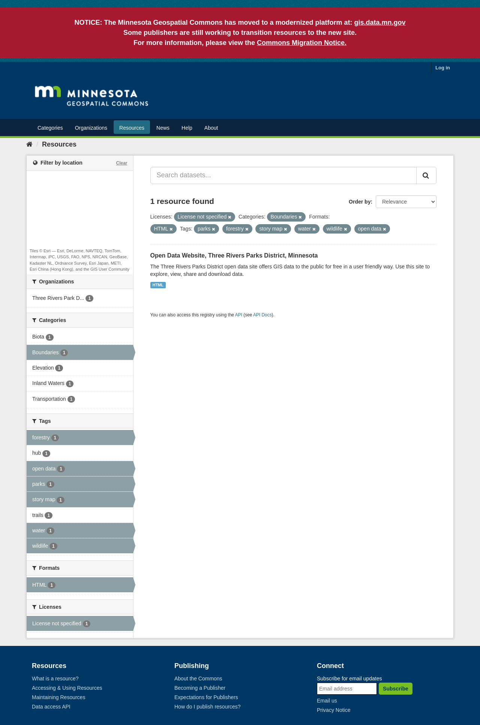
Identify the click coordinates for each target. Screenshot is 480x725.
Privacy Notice (333, 710)
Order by (359, 202)
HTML (158, 285)
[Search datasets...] (283, 175)
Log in (442, 67)
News (163, 128)
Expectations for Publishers (206, 697)
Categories (50, 128)
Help (187, 128)
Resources (131, 128)
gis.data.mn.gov (380, 22)
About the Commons (198, 679)
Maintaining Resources (58, 697)
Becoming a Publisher (199, 688)
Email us (327, 701)
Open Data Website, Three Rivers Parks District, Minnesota (234, 255)
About (211, 128)
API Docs (262, 315)
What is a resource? (55, 679)
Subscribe (395, 689)
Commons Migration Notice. (301, 42)
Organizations (91, 128)
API (238, 315)
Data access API (51, 707)
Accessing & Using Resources (67, 688)
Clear (121, 163)
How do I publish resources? (207, 707)
